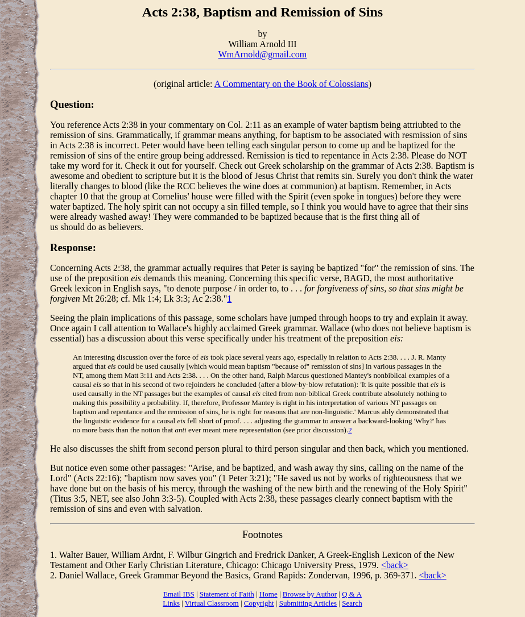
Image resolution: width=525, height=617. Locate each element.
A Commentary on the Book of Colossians (291, 84)
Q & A (352, 594)
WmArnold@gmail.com (262, 54)
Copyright (259, 603)
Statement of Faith (227, 594)
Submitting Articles (308, 603)
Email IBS (179, 594)
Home (268, 594)
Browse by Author (310, 594)
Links (171, 603)
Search (352, 603)
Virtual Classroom (212, 603)
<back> (394, 565)
